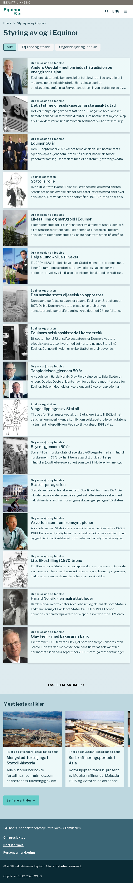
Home (7, 23)
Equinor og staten (35, 47)
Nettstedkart (13, 845)
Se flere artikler (21, 800)
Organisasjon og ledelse (78, 47)
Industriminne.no (16, 2)
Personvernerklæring (19, 852)
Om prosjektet (14, 837)
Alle (10, 47)
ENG (115, 11)
